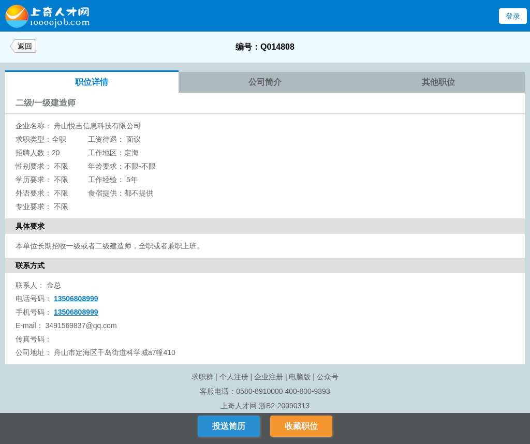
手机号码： (34, 312)
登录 (513, 16)
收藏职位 (301, 426)
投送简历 (228, 426)
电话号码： (34, 298)
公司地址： (34, 352)
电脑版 (300, 377)
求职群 (202, 377)
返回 (25, 46)
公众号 (327, 377)
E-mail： (29, 325)
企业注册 (268, 377)
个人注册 (233, 377)
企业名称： (34, 126)
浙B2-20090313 (284, 406)
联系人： (30, 285)
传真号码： (34, 339)
